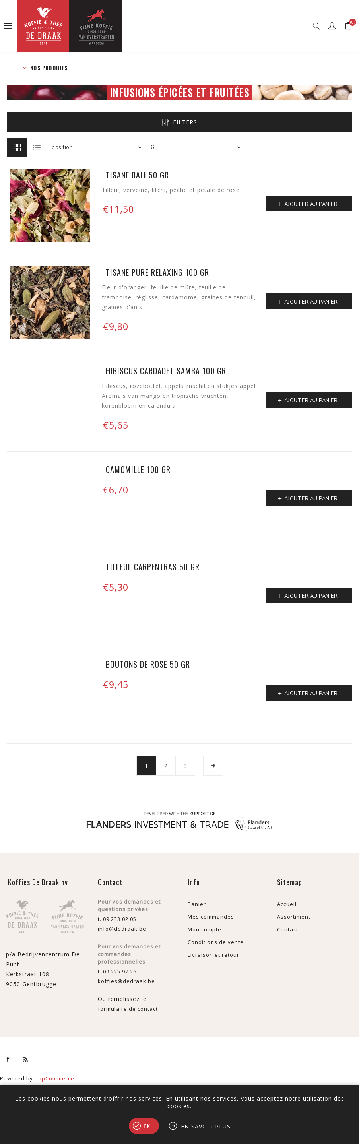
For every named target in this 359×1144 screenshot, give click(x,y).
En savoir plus (206, 1126)
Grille (17, 147)
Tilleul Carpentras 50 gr (153, 567)
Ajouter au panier (311, 204)
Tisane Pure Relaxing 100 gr (157, 272)
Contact (287, 929)
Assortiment (293, 916)
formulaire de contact (128, 1008)
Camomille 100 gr (138, 469)
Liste (37, 147)
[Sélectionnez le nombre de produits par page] (195, 147)
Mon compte (204, 929)
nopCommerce (54, 1078)
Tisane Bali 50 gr (137, 175)
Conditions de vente (216, 942)
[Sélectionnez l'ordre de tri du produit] (96, 147)
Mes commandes (211, 916)
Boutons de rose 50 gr (148, 664)
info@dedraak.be (122, 928)
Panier (197, 903)
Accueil (287, 903)
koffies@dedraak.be (126, 981)
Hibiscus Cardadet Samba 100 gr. (167, 371)
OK (147, 1126)
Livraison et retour (213, 954)
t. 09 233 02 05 (117, 919)
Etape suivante (213, 765)
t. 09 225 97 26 (117, 971)
